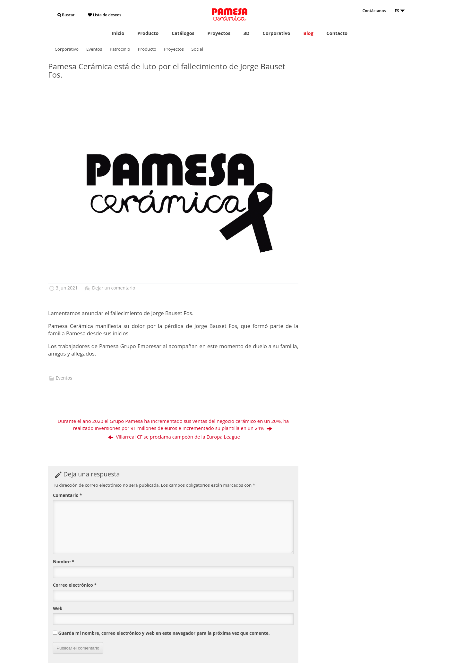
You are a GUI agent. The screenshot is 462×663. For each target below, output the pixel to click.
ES (400, 10)
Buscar (66, 15)
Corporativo (276, 33)
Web (58, 608)
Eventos (94, 49)
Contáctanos (374, 10)
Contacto (336, 33)
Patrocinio (120, 49)
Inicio (118, 33)
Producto (147, 33)
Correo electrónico (75, 585)
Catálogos (183, 33)
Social (197, 49)
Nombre (63, 562)
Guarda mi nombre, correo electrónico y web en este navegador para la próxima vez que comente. (164, 633)
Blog (308, 33)
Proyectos (219, 33)
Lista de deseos (104, 15)
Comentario (67, 495)
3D (247, 33)
